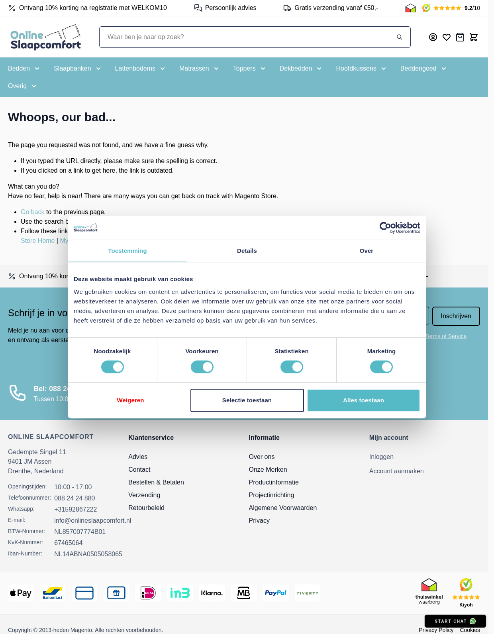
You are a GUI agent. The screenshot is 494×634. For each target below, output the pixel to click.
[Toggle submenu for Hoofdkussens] (361, 68)
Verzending (144, 495)
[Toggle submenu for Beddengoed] (424, 68)
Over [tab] (367, 250)
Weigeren (130, 400)
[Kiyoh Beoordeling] (451, 8)
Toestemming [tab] (127, 250)
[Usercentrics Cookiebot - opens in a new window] (385, 228)
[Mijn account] (433, 37)
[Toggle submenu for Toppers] (250, 68)
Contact (139, 469)
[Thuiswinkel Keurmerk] (410, 8)
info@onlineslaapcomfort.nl (92, 520)
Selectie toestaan (247, 400)
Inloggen (381, 456)
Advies (137, 456)
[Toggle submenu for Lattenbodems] (141, 68)
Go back (33, 212)
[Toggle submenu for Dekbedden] (301, 68)
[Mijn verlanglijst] (446, 37)
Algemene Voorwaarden (283, 507)
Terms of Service (446, 336)
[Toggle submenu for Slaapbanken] (78, 68)
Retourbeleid (146, 507)
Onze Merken (268, 469)
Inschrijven (456, 316)
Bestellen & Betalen (156, 482)
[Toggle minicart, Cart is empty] (473, 37)
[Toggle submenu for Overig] (23, 86)
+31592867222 (75, 509)
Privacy (259, 520)
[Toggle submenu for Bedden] (24, 68)
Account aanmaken (396, 471)
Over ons (262, 456)
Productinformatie (274, 482)
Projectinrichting (271, 495)
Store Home (38, 240)
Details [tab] (247, 250)
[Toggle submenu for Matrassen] (199, 68)
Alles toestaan (363, 400)
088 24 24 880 (74, 498)
